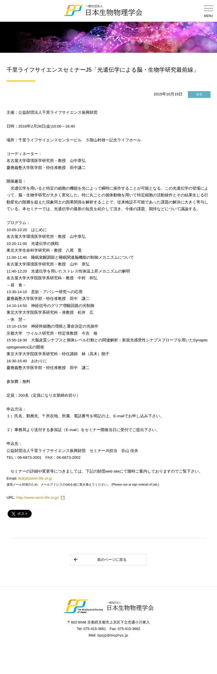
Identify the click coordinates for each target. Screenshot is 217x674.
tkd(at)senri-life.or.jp (35, 478)
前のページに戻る (100, 559)
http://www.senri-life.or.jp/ (37, 497)
